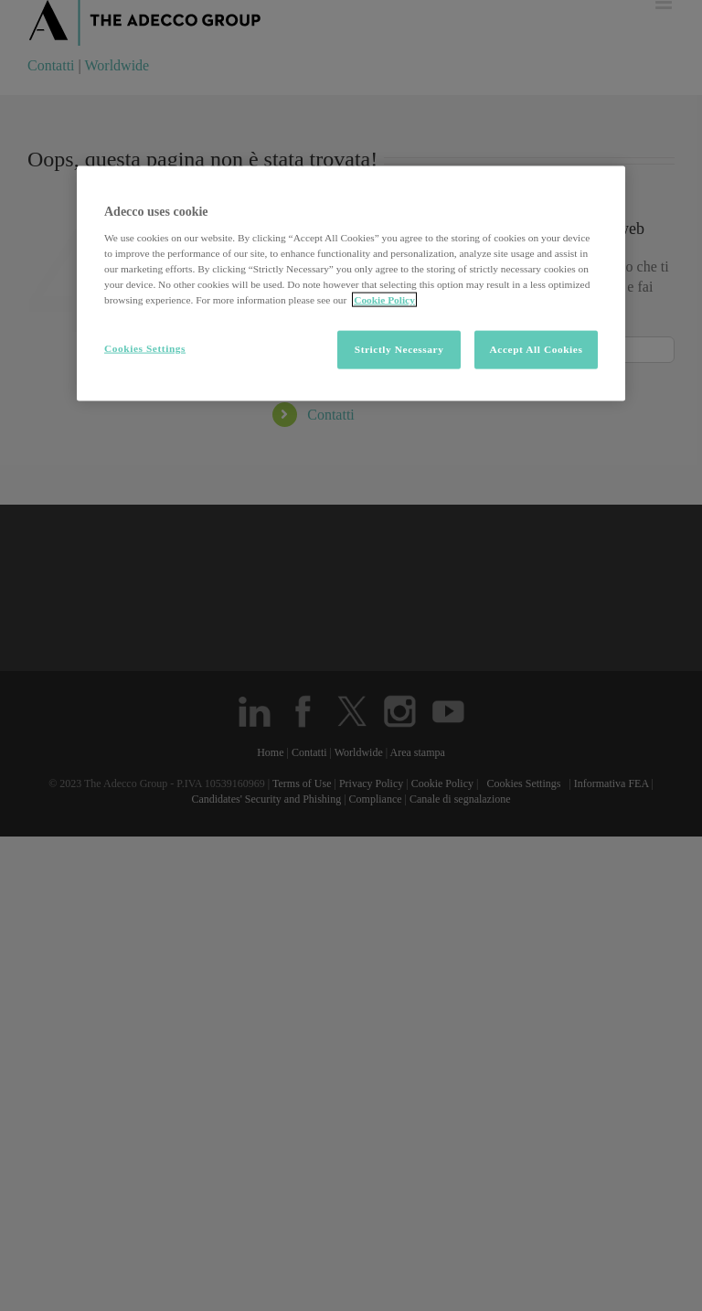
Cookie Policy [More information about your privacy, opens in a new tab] (384, 299)
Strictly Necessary (399, 349)
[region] (351, 283)
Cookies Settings (145, 348)
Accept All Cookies (536, 349)
